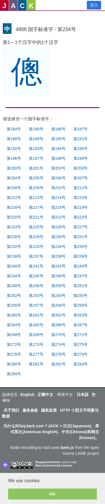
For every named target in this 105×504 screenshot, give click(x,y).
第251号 (80, 285)
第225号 (36, 227)
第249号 (36, 285)
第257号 (36, 305)
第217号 (36, 207)
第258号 (58, 305)
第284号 (14, 374)
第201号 (36, 168)
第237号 (36, 256)
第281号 (36, 364)
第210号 (58, 188)
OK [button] (53, 494)
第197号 (36, 158)
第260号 (14, 315)
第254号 (58, 295)
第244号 (14, 276)
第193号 (36, 148)
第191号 (80, 139)
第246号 (58, 276)
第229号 (36, 237)
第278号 (58, 354)
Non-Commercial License (54, 465)
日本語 (82, 394)
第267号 (80, 325)
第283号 (80, 364)
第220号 (14, 217)
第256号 (14, 305)
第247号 (80, 276)
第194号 (58, 148)
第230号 (58, 237)
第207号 (80, 178)
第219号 (80, 207)
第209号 (36, 188)
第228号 (14, 237)
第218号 (58, 207)
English (27, 394)
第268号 (14, 334)
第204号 (14, 178)
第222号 (58, 217)
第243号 (80, 266)
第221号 (36, 217)
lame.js (67, 447)
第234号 (58, 246)
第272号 (14, 344)
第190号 (58, 139)
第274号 (58, 344)
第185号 (36, 129)
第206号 (58, 178)
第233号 (36, 246)
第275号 (80, 344)
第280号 (14, 364)
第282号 (58, 364)
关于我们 (11, 410)
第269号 (36, 334)
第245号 (36, 276)
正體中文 (45, 394)
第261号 (36, 315)
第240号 (14, 266)
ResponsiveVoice (48, 462)
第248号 (14, 285)
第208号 (14, 188)
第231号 (80, 237)
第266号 (58, 325)
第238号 (58, 256)
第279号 (80, 354)
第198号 (58, 158)
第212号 (14, 197)
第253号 (36, 295)
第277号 (36, 354)
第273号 (36, 344)
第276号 (14, 354)
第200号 (14, 168)
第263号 (80, 315)
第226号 (58, 227)
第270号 (58, 334)
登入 (94, 5)
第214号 (58, 197)
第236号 (14, 256)
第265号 (36, 325)
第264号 (14, 325)
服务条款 (30, 410)
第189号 (36, 139)
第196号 (14, 158)
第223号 (80, 217)
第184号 (14, 129)
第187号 (80, 129)
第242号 (58, 266)
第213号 (36, 197)
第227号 (80, 227)
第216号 (14, 207)
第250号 (58, 285)
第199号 (80, 158)
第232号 (14, 246)
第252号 (14, 295)
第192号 (14, 148)
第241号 (36, 266)
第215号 (80, 197)
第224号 (14, 227)
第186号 (58, 129)
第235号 (80, 246)
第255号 (80, 295)
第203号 (80, 168)
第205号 (36, 178)
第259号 (80, 305)
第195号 (80, 148)
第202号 (58, 168)
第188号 (14, 139)
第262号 (58, 315)
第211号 (80, 188)
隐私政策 (49, 410)
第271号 (80, 334)
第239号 (80, 256)
